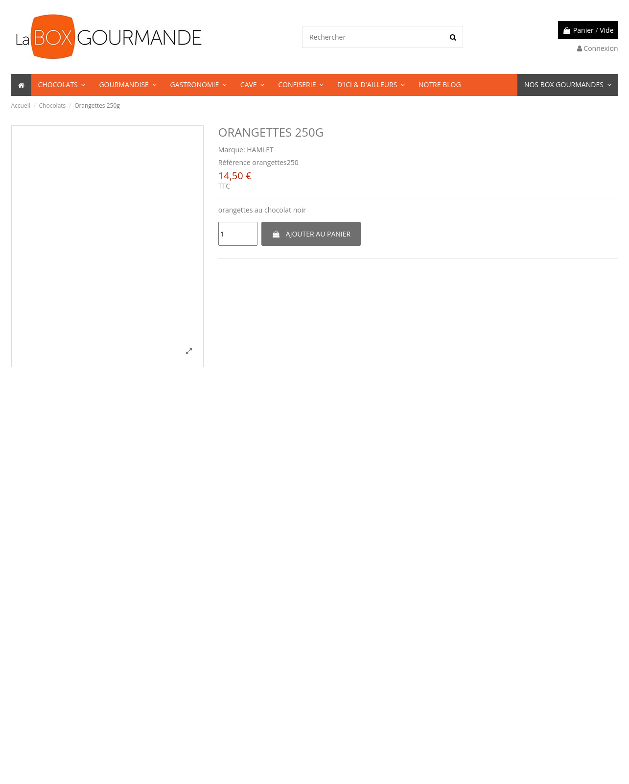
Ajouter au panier (311, 233)
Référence (234, 162)
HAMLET (260, 149)
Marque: (231, 149)
